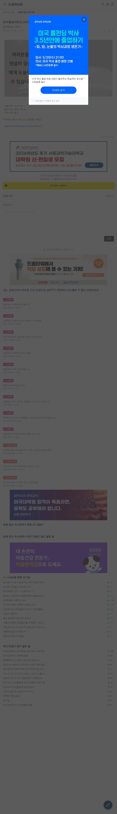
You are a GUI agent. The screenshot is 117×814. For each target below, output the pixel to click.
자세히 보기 (58, 90)
